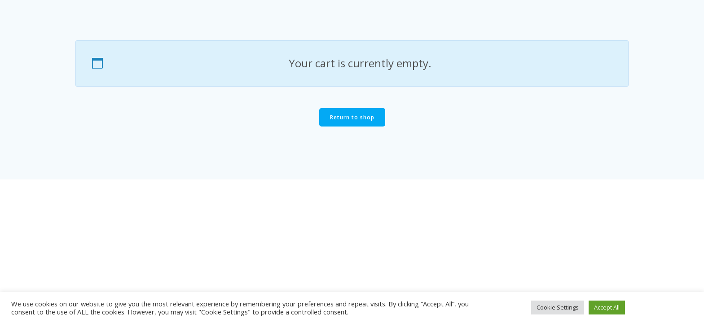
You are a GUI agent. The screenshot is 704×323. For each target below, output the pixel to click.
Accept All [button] (607, 307)
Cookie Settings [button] (558, 307)
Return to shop (352, 117)
